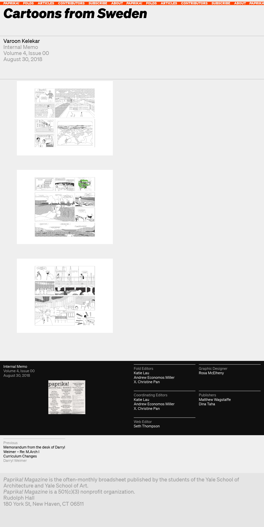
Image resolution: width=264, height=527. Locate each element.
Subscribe (98, 3)
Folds (28, 3)
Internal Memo (20, 47)
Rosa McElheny (211, 373)
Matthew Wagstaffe (215, 399)
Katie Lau (141, 373)
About (117, 3)
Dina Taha (207, 404)
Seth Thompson (147, 426)
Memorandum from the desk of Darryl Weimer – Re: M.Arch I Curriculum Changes (34, 451)
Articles (46, 3)
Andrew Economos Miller (154, 377)
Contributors (71, 3)
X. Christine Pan (147, 381)
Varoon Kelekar (21, 41)
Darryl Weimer (15, 460)
